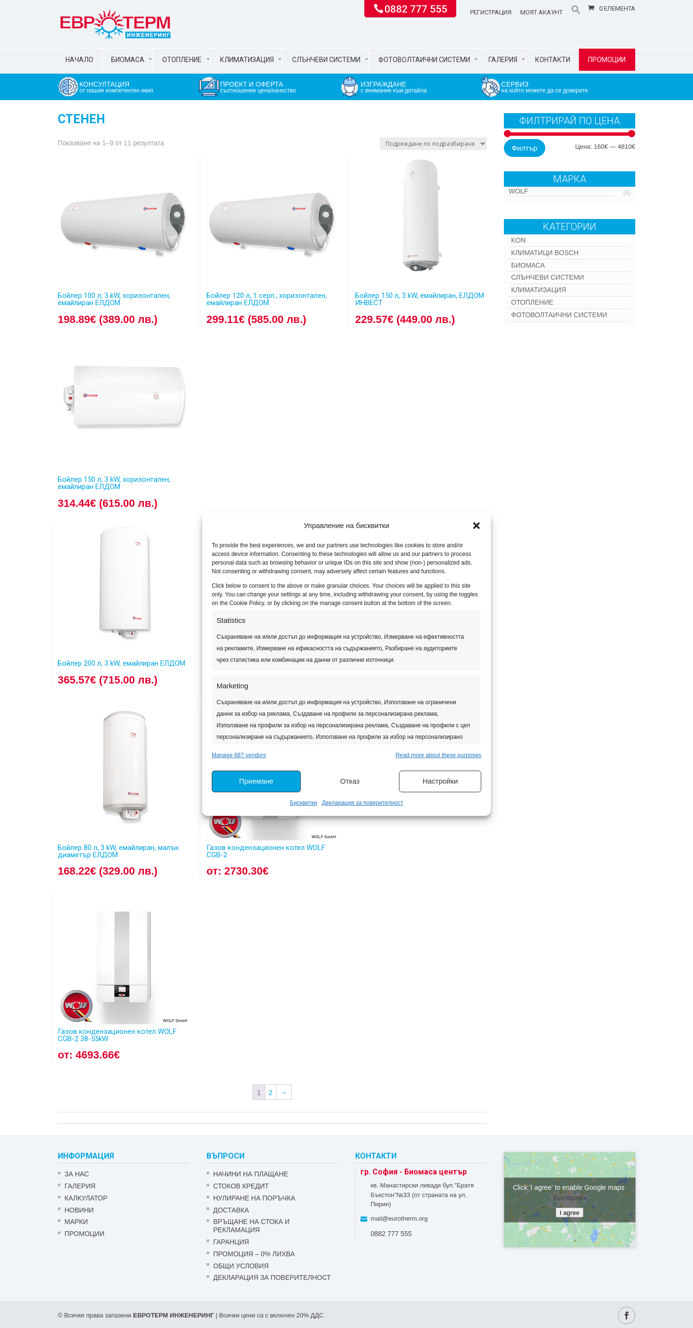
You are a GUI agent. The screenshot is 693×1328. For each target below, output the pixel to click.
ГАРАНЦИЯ (231, 1242)
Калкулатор (85, 1198)
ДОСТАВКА (231, 1210)
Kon (518, 240)
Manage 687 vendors (239, 755)
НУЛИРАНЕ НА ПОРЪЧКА (254, 1198)
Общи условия (241, 1266)
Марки (76, 1221)
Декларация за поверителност (362, 802)
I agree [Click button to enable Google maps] (570, 1212)
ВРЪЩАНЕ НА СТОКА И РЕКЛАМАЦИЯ (251, 1226)
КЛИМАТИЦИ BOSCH (544, 253)
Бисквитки (303, 802)
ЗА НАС (76, 1174)
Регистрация (491, 12)
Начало (79, 60)
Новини (79, 1210)
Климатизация (247, 60)
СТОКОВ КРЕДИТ (241, 1186)
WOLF (518, 191)
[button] (476, 525)
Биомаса (127, 60)
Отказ (349, 781)
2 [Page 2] (270, 1092)
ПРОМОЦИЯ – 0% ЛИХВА (254, 1254)
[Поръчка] (433, 143)
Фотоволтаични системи (424, 60)
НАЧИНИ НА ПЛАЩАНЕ (250, 1174)
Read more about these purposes (438, 755)
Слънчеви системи (326, 60)
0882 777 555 (416, 8)
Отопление (182, 60)
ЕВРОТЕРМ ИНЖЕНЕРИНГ (173, 1315)
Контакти (552, 60)
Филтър (524, 148)
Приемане (256, 781)
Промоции (607, 60)
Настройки (440, 781)
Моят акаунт (541, 12)
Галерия (502, 60)
